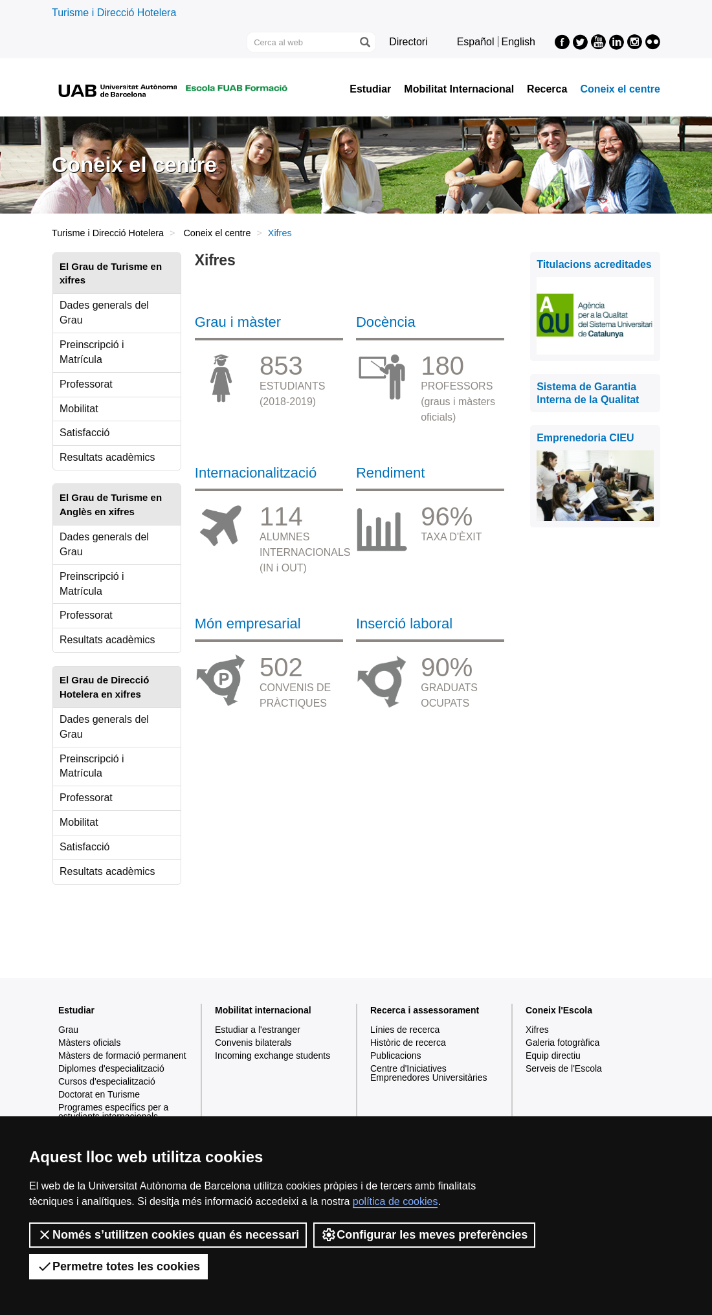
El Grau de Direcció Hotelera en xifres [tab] (104, 686)
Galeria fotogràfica (562, 1042)
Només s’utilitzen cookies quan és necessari (168, 1235)
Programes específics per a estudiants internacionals (113, 1112)
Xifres (537, 1029)
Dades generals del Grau (104, 313)
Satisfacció (84, 432)
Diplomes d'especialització (111, 1068)
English (518, 41)
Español (476, 41)
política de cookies (395, 1201)
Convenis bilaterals (253, 1042)
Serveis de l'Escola (564, 1068)
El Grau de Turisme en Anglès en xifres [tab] (111, 504)
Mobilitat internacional (263, 1010)
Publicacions (395, 1055)
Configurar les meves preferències (424, 1235)
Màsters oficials (89, 1042)
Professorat (86, 384)
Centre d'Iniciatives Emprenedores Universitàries (428, 1073)
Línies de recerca (404, 1029)
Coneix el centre (620, 89)
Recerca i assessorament (424, 1010)
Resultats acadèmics (107, 457)
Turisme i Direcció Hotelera (114, 12)
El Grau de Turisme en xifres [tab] (111, 273)
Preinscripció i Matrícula (92, 352)
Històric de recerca (408, 1042)
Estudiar (370, 89)
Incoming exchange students (272, 1055)
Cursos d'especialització (106, 1081)
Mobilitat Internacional (459, 89)
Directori (408, 41)
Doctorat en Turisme (99, 1094)
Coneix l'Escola (559, 1010)
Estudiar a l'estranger (257, 1029)
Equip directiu (553, 1055)
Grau (68, 1029)
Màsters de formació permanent (122, 1055)
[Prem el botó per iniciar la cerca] (364, 42)
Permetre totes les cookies (118, 1266)
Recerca (547, 89)
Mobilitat (79, 408)
